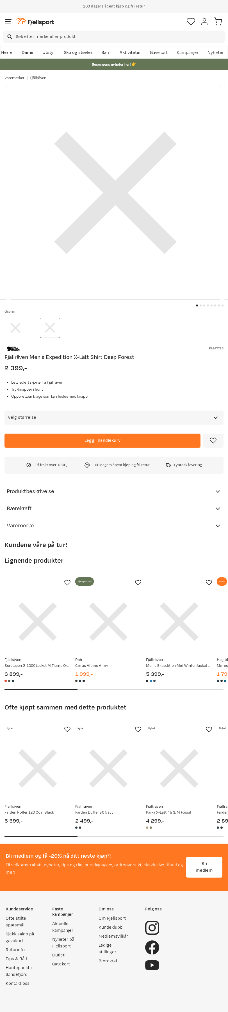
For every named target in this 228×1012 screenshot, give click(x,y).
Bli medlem (204, 867)
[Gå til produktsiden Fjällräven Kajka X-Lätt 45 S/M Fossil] (179, 768)
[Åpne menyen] (8, 21)
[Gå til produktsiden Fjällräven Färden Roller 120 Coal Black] (37, 768)
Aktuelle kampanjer (63, 927)
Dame (27, 53)
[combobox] (114, 37)
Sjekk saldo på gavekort (20, 937)
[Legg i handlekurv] (102, 441)
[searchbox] (119, 36)
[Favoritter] (190, 21)
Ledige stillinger (107, 948)
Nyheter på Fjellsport (63, 943)
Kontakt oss (17, 983)
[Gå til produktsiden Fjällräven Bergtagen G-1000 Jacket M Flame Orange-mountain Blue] (37, 622)
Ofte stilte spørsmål (16, 921)
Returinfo (15, 950)
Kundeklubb (110, 927)
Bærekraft (109, 961)
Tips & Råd (16, 959)
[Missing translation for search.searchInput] (9, 37)
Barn (106, 53)
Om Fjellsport (112, 918)
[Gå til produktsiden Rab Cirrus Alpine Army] (108, 622)
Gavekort (159, 53)
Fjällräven (38, 78)
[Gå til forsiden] (35, 22)
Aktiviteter (130, 53)
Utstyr (48, 53)
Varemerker (14, 78)
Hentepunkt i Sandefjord (19, 971)
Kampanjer (188, 53)
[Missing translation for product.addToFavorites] (213, 441)
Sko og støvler (78, 53)
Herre (7, 53)
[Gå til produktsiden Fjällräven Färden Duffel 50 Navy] (108, 768)
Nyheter (216, 53)
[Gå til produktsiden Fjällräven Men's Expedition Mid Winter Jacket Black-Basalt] (179, 622)
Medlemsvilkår (113, 936)
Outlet (58, 955)
